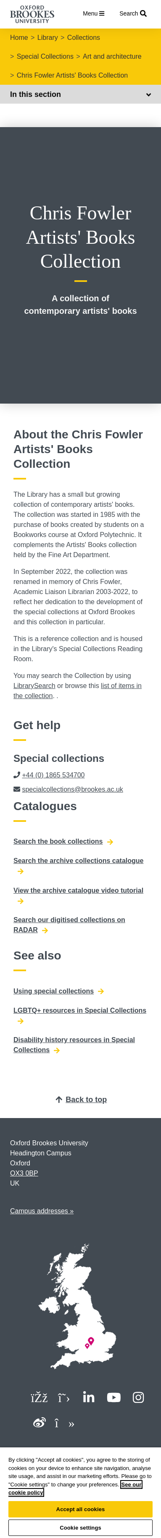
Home (19, 37)
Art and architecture (112, 56)
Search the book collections (63, 841)
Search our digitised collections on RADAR (69, 925)
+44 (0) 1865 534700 (53, 775)
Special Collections (45, 56)
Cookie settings (80, 1528)
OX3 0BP (24, 1173)
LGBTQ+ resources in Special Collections (79, 1015)
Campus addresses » (42, 1211)
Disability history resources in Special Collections (74, 1045)
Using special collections (58, 991)
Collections (83, 37)
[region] (80, 1492)
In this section (80, 94)
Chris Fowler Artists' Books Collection (72, 75)
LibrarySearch (34, 685)
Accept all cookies (80, 1509)
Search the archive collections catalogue (78, 866)
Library (47, 37)
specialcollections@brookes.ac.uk (72, 789)
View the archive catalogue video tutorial (78, 896)
